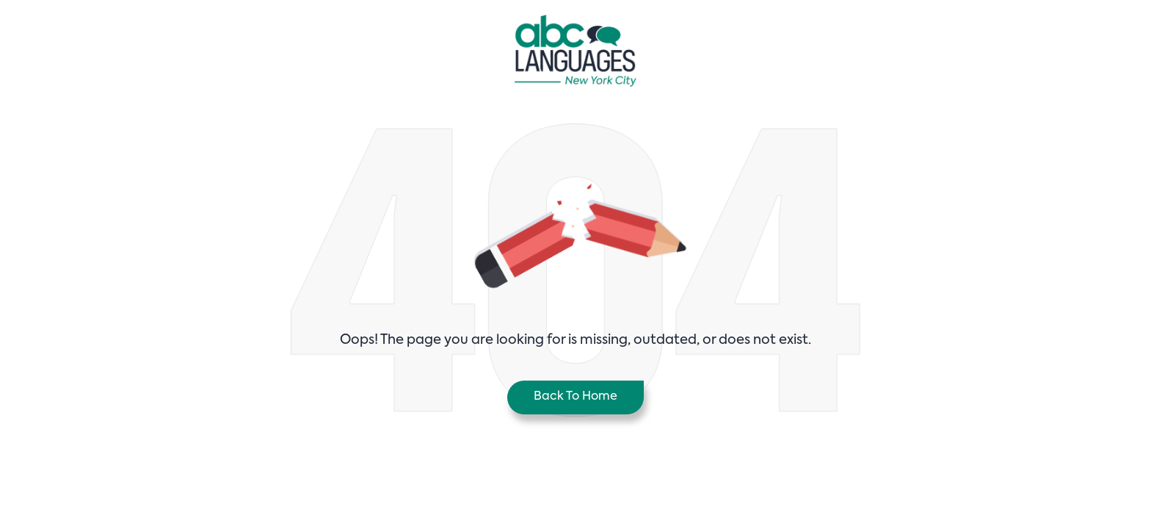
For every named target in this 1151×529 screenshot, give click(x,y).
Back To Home (575, 397)
